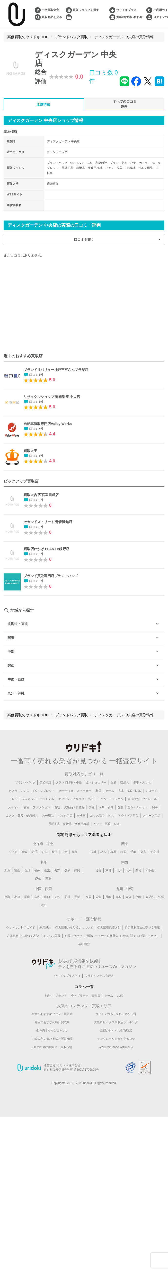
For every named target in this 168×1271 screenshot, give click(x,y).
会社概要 (84, 944)
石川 (27, 870)
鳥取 (7, 897)
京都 (108, 870)
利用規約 (45, 927)
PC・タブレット (44, 790)
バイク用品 (65, 815)
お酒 (113, 782)
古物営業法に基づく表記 (23, 936)
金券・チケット (137, 807)
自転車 (81, 815)
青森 (25, 852)
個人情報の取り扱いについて (74, 927)
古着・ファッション (37, 807)
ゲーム (109, 790)
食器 (120, 807)
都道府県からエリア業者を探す (84, 835)
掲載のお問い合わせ (129, 17)
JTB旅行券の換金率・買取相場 (52, 1047)
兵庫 (128, 870)
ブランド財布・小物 (68, 782)
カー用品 (48, 815)
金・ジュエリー (96, 782)
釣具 (111, 815)
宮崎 (138, 897)
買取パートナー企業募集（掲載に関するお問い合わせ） (122, 936)
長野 (57, 870)
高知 (43, 905)
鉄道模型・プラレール (142, 799)
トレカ (13, 799)
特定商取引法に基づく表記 (142, 927)
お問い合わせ (73, 936)
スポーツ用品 (151, 815)
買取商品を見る (52, 17)
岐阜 (67, 870)
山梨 (47, 870)
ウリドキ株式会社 (68, 1065)
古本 (121, 790)
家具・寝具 (106, 807)
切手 (155, 807)
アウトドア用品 (128, 815)
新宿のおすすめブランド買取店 (52, 1014)
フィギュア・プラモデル (38, 799)
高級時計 (45, 782)
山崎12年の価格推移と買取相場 (52, 1039)
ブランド (61, 995)
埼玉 (123, 852)
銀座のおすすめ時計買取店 (52, 1022)
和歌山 (149, 870)
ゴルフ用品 (96, 815)
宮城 (45, 852)
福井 (37, 870)
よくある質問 (52, 936)
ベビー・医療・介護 (106, 824)
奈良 (138, 870)
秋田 (55, 852)
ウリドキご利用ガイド (20, 927)
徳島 (57, 897)
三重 (48, 878)
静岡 (77, 870)
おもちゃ (14, 807)
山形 (65, 852)
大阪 (118, 870)
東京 (143, 852)
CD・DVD (134, 790)
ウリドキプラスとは (67, 975)
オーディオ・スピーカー (75, 790)
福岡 (88, 897)
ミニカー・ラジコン (110, 799)
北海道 (13, 852)
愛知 (38, 878)
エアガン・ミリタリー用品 (75, 799)
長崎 (108, 897)
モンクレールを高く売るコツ (116, 1039)
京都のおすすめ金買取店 (116, 1030)
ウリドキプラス (126, 10)
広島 (37, 897)
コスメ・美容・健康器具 (22, 815)
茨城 (93, 852)
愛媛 (77, 897)
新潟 (7, 870)
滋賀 (98, 870)
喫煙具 (124, 782)
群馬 (113, 852)
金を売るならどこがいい (52, 1030)
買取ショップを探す (86, 10)
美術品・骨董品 (74, 807)
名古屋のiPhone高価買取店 (115, 1047)
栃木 (103, 852)
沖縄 (161, 897)
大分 (128, 897)
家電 (98, 790)
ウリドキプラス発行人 (99, 975)
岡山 (27, 897)
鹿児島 (149, 897)
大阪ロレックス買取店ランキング (116, 1022)
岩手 (35, 852)
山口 (47, 897)
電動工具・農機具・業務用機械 (68, 824)
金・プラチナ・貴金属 (85, 995)
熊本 (118, 897)
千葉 (133, 852)
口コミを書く (84, 239)
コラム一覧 (84, 987)
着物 (57, 807)
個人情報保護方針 (109, 927)
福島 (75, 852)
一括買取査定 (50, 10)
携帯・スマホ (142, 782)
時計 (48, 995)
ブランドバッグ (25, 782)
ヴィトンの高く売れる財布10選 (115, 1014)
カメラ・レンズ (19, 790)
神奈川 (154, 852)
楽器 (92, 807)
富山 (17, 870)
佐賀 (98, 897)
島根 (17, 897)
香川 (67, 897)
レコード (151, 790)
